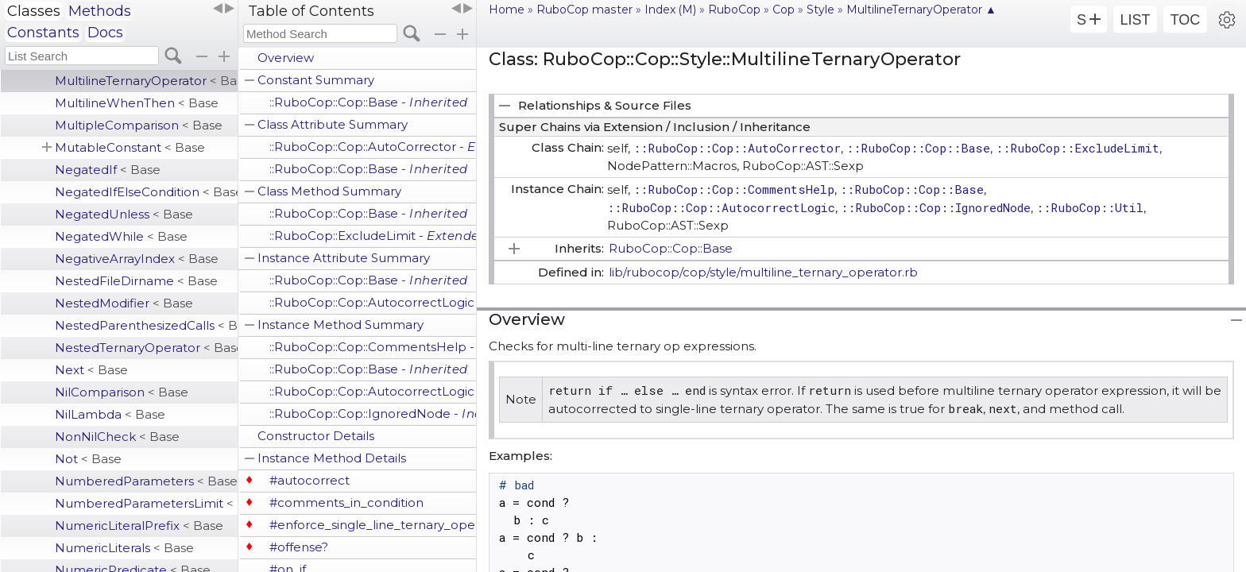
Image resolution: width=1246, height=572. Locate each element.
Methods (99, 11)
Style (820, 9)
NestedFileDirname (136, 280)
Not (88, 458)
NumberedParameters (146, 481)
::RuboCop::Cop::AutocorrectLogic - (372, 302)
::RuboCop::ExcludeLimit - (372, 235)
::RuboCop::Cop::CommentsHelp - (372, 346)
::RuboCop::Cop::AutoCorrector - (372, 146)
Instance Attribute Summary (343, 257)
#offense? (298, 547)
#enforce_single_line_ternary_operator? (372, 524)
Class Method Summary (329, 191)
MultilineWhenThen (137, 102)
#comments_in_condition (346, 502)
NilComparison (121, 392)
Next (91, 369)
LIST (1135, 20)
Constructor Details (315, 435)
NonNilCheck (117, 436)
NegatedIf (108, 169)
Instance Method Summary (340, 324)
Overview (285, 57)
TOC (1186, 20)
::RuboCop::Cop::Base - (368, 102)
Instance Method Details (331, 458)
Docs (105, 32)
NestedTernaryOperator (146, 347)
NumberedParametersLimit (146, 503)
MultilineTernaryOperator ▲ (921, 9)
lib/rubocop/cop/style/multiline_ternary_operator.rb (763, 272)
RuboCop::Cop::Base (671, 248)
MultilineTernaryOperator (146, 80)
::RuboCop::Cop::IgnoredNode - (372, 413)
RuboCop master (584, 9)
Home (506, 9)
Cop (783, 9)
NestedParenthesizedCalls (146, 325)
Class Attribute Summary (332, 124)
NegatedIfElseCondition (146, 191)
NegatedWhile (121, 236)
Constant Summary (315, 79)
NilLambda (110, 414)
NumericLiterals (124, 547)
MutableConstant (130, 147)
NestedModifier (124, 303)
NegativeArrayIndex (137, 258)
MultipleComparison (138, 125)
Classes (33, 11)
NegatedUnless (124, 214)
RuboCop (734, 9)
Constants (43, 32)
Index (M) (670, 9)
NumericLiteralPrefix (139, 525)
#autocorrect (309, 480)
